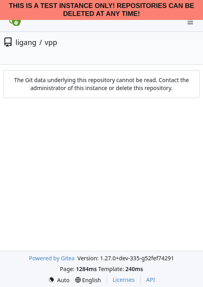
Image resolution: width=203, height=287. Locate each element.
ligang (26, 42)
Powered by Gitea (52, 258)
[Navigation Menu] (191, 21)
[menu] (59, 280)
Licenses (124, 279)
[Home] (15, 22)
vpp (51, 42)
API (150, 279)
